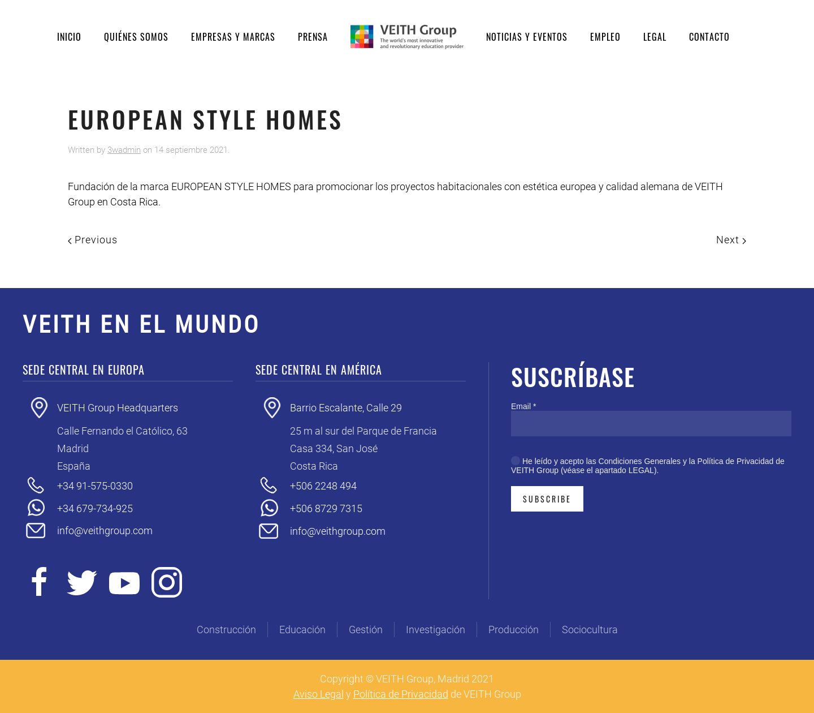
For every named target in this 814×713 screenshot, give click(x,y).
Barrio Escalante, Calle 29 (346, 408)
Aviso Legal (318, 694)
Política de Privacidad (400, 694)
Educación (302, 629)
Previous (93, 240)
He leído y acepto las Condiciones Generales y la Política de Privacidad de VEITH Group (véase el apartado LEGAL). (648, 466)
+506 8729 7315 (326, 508)
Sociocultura (590, 629)
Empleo (605, 37)
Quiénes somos (136, 37)
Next (731, 240)
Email (523, 406)
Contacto (709, 37)
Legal (654, 37)
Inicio (69, 37)
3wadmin (124, 150)
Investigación (435, 629)
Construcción (226, 629)
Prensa (313, 37)
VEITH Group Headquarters (117, 408)
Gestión (366, 629)
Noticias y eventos (527, 37)
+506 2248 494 (323, 486)
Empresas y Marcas (233, 37)
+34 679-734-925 (95, 508)
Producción (513, 629)
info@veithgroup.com (105, 530)
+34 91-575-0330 (95, 486)
